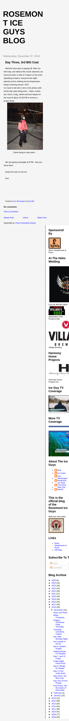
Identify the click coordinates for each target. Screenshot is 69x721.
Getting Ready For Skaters (59, 652)
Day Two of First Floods (60, 682)
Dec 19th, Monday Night (60, 638)
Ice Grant (61, 473)
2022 (54, 591)
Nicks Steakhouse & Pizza (61, 545)
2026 (54, 580)
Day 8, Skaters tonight (59, 647)
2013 (54, 704)
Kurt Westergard (63, 477)
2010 (54, 712)
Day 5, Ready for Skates (59, 667)
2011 (54, 709)
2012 (54, 706)
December (58, 610)
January (57, 695)
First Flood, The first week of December (60, 688)
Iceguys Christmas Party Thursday (58, 623)
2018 (54, 602)
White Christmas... (59, 616)
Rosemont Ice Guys (62, 481)
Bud (59, 470)
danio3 (60, 489)
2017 (54, 604)
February (58, 693)
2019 (54, 599)
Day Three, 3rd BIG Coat (59, 677)
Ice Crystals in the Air (59, 642)
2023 (54, 588)
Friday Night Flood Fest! (59, 662)
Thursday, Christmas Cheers (58, 631)
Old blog (58, 550)
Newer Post (9, 218)
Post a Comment (11, 211)
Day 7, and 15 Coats (59, 657)
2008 (54, 717)
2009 (54, 714)
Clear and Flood (60, 612)
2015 (54, 698)
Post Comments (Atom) (26, 223)
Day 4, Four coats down (59, 672)
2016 (54, 607)
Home (25, 218)
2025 (54, 583)
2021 (54, 594)
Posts (53, 563)
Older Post (41, 218)
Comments (56, 568)
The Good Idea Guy (62, 486)
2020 (54, 596)
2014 (54, 701)
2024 (54, 585)
